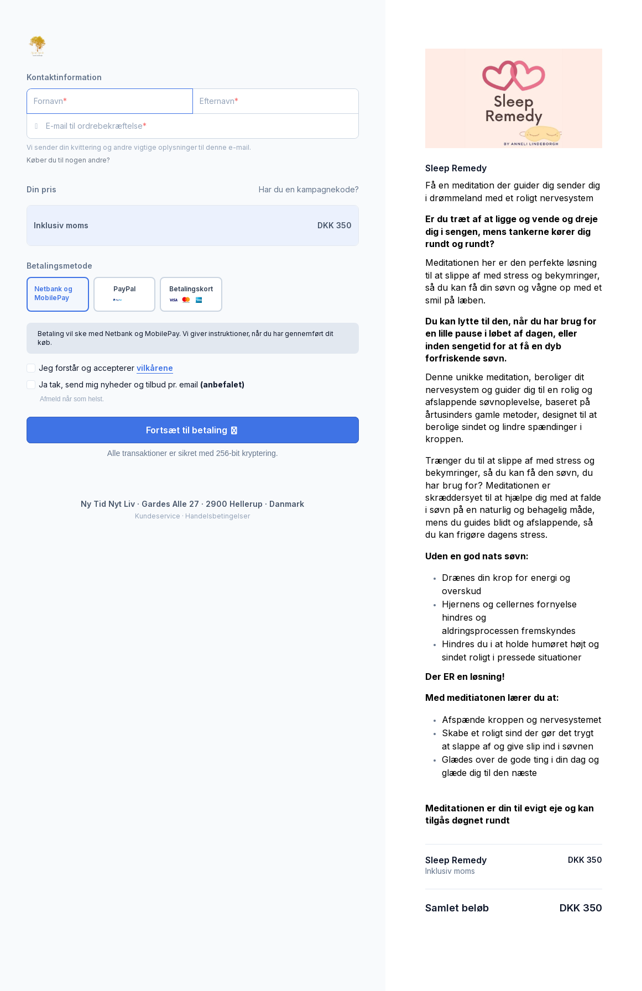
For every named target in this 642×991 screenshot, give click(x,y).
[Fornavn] (109, 101)
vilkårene (155, 368)
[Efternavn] (275, 101)
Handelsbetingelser (217, 516)
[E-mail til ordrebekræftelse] (202, 126)
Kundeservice (157, 516)
